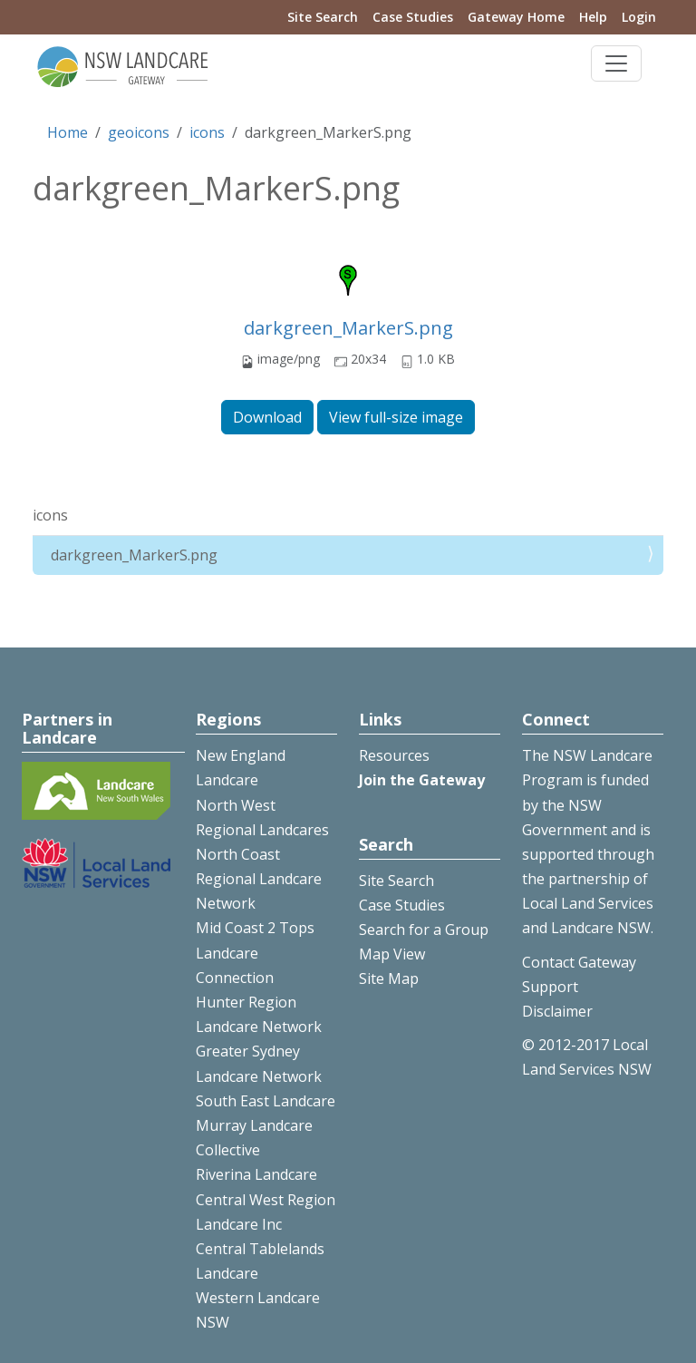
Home (67, 132)
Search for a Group (423, 929)
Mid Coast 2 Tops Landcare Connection (255, 952)
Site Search (322, 16)
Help (593, 16)
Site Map (389, 978)
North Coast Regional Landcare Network (259, 878)
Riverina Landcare (256, 1174)
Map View (392, 954)
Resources (394, 755)
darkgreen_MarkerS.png (348, 328)
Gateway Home (516, 16)
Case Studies (412, 16)
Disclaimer (557, 1011)
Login (639, 16)
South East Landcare (265, 1101)
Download (267, 417)
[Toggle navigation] (616, 63)
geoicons (138, 132)
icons (207, 132)
